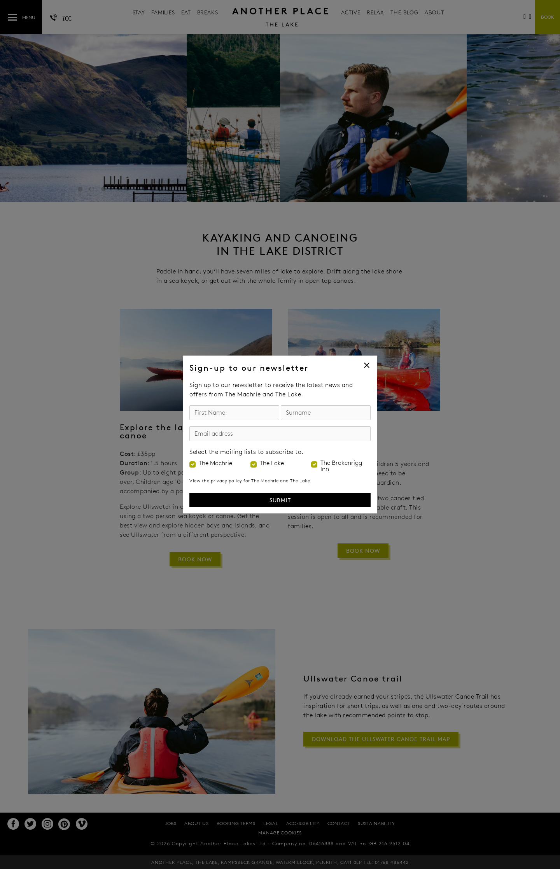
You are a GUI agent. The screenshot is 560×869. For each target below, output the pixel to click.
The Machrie (215, 463)
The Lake (272, 463)
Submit (280, 500)
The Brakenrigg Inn (341, 466)
